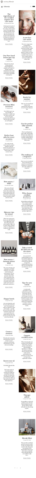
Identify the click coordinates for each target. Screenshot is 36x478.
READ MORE (9, 44)
